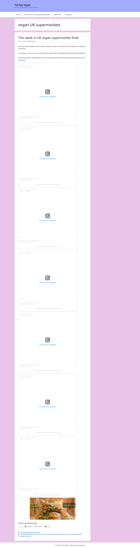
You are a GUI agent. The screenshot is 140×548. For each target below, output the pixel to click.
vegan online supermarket (52, 534)
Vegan (38, 532)
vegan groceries (38, 534)
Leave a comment (25, 536)
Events (18, 14)
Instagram (22, 60)
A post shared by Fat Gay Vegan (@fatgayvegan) (47, 122)
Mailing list (68, 14)
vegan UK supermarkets (74, 534)
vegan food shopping (26, 534)
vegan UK (64, 534)
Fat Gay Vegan (23, 4)
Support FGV (58, 14)
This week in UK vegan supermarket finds (48, 38)
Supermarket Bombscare (27, 532)
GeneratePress (80, 545)
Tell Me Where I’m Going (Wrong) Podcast (37, 14)
